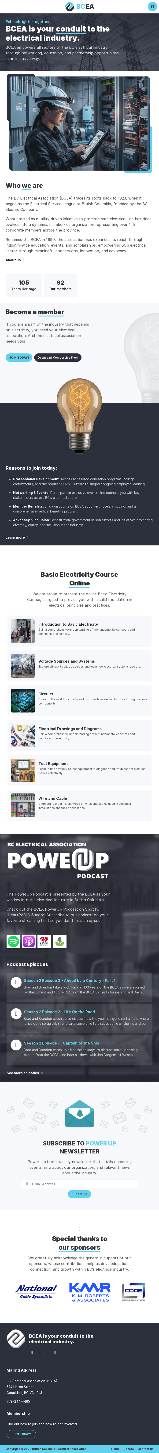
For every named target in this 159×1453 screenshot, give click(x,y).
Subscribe (79, 1194)
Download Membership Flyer (58, 357)
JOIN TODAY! (19, 357)
